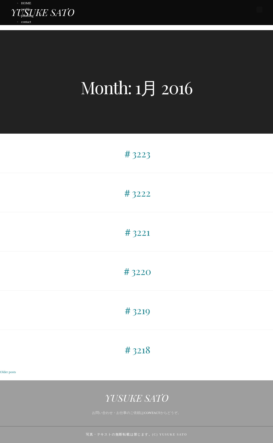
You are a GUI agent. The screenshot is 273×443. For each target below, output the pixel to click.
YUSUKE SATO (42, 12)
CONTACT (152, 413)
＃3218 (136, 349)
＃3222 (136, 192)
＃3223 (136, 153)
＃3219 (136, 310)
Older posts (8, 372)
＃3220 (136, 271)
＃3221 (136, 231)
